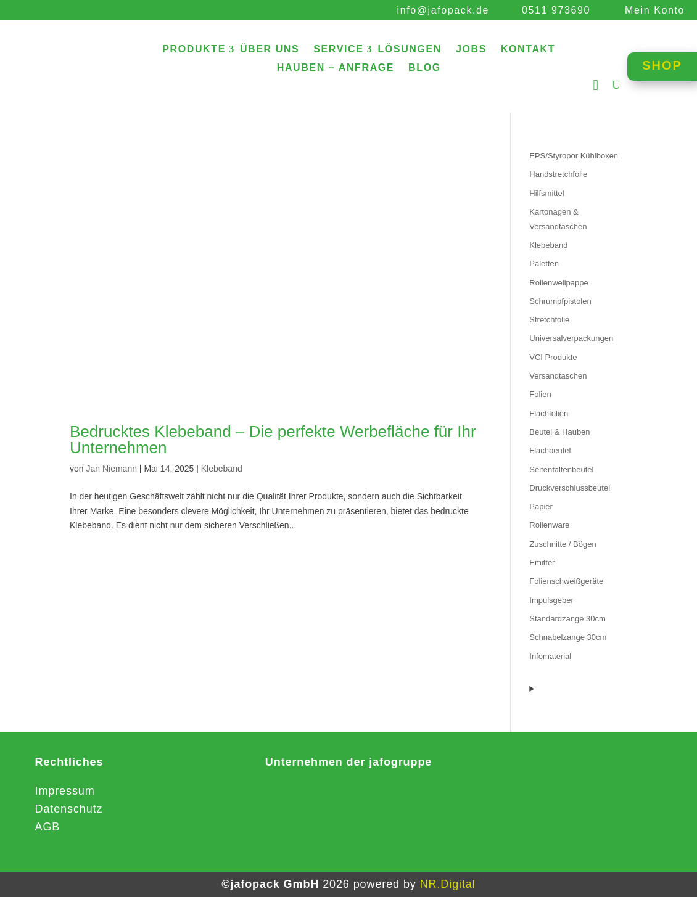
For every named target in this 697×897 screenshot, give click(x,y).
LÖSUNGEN (409, 49)
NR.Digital (448, 884)
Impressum (65, 791)
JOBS (471, 49)
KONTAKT (528, 49)
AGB (47, 827)
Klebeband (221, 468)
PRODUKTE (194, 49)
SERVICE (338, 49)
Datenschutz (69, 809)
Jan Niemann (111, 468)
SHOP (662, 65)
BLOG (424, 68)
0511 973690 (556, 10)
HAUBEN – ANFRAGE (335, 68)
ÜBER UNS (269, 49)
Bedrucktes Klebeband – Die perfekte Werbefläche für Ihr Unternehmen (273, 439)
